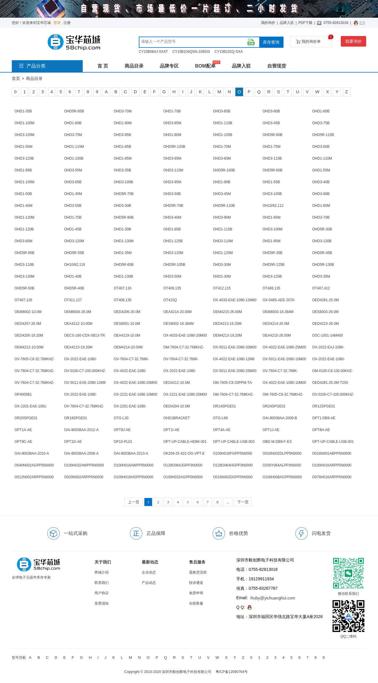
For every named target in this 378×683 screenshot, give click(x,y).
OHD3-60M (222, 158)
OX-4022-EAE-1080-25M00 (284, 347)
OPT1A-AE (23, 430)
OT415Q (170, 300)
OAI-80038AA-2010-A (31, 453)
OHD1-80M (172, 135)
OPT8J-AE (122, 430)
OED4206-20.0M (127, 312)
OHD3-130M (24, 276)
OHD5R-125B (273, 265)
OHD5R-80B (272, 135)
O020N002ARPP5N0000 (83, 477)
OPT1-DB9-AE (323, 418)
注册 (67, 23)
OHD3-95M (172, 182)
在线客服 (196, 603)
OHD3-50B (172, 194)
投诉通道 (196, 583)
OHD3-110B (24, 265)
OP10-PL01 (123, 442)
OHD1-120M (24, 217)
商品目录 (134, 65)
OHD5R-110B (224, 206)
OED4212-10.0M (176, 383)
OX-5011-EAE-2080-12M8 (85, 383)
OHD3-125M (173, 253)
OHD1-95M (272, 241)
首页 (16, 78)
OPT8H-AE (321, 430)
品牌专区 (169, 65)
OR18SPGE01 (75, 418)
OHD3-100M (272, 229)
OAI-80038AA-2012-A (81, 430)
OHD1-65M (272, 217)
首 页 (102, 65)
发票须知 (101, 603)
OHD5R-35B (272, 253)
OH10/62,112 (273, 206)
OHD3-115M (173, 170)
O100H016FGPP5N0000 (232, 453)
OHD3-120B (24, 158)
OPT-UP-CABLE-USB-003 (234, 442)
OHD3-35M (321, 276)
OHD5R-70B (173, 206)
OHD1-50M (23, 147)
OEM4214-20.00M (128, 347)
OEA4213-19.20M (78, 347)
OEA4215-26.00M (277, 335)
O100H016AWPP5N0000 (134, 465)
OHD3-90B (321, 194)
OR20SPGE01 (26, 418)
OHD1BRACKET (176, 418)
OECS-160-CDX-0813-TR (84, 335)
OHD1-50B (23, 194)
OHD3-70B (321, 217)
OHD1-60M (321, 206)
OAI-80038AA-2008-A (81, 453)
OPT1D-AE (73, 442)
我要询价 (353, 41)
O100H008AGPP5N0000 (282, 477)
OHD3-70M (123, 111)
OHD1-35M (123, 253)
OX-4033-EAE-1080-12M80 (234, 300)
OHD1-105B (222, 135)
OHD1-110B (222, 123)
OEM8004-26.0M (77, 312)
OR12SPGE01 (323, 406)
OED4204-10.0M (176, 406)
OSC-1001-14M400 (327, 335)
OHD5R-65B (123, 265)
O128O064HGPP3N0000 (233, 465)
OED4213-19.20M (227, 324)
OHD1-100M (24, 123)
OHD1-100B (73, 158)
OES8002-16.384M (178, 324)
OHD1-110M (322, 158)
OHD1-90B (221, 182)
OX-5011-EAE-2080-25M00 (234, 371)
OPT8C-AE (23, 442)
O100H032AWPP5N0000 (84, 465)
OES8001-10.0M (127, 324)
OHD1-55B (271, 182)
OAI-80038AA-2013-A (131, 453)
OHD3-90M (222, 217)
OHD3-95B (122, 135)
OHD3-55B (73, 206)
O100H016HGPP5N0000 (133, 477)
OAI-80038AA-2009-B (280, 418)
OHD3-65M (172, 158)
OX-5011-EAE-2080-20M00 (234, 347)
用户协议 (101, 593)
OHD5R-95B (24, 253)
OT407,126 (23, 300)
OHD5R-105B (174, 265)
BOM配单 (205, 65)
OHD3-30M (222, 265)
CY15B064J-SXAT (153, 52)
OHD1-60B (73, 123)
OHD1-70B (172, 111)
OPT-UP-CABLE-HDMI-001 (185, 442)
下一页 (243, 502)
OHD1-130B (123, 276)
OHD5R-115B (323, 135)
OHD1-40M (23, 206)
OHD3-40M (172, 217)
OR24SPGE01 (274, 406)
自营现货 (276, 65)
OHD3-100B (123, 182)
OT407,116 (122, 288)
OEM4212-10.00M (28, 347)
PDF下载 (305, 23)
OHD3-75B (321, 123)
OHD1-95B (23, 170)
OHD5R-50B (24, 288)
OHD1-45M (73, 194)
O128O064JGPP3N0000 (182, 465)
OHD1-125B (173, 241)
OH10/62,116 (74, 265)
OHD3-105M (24, 135)
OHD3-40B (321, 182)
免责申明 (196, 593)
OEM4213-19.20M (227, 335)
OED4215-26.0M (325, 324)
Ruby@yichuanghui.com (272, 598)
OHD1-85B (122, 147)
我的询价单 (314, 40)
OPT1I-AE (171, 430)
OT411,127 (73, 300)
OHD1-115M (74, 147)
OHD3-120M (74, 241)
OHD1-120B (24, 229)
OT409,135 (172, 288)
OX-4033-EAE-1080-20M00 (185, 335)
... (228, 502)
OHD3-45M (222, 194)
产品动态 (149, 583)
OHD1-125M (223, 253)
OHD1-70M (222, 147)
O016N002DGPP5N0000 (232, 477)
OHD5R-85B (74, 111)
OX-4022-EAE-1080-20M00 (135, 383)
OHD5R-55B (74, 253)
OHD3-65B (73, 182)
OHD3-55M (73, 170)
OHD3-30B (122, 206)
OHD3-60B (321, 147)
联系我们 (101, 583)
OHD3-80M (23, 241)
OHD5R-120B (174, 147)
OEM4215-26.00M (227, 312)
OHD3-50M (172, 276)
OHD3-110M (223, 241)
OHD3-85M (172, 123)
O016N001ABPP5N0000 (331, 453)
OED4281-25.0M (325, 300)
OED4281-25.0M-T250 (330, 383)
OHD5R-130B (323, 265)
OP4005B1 (23, 394)
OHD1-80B (321, 111)
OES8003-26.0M (325, 312)
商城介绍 (101, 572)
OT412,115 (222, 288)
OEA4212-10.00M (78, 324)
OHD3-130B (321, 241)
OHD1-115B (222, 229)
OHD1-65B (172, 229)
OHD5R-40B (74, 288)
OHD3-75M (73, 135)
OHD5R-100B (224, 170)
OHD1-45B (73, 229)
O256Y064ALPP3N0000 (282, 465)
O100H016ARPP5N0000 (331, 465)
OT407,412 (321, 288)
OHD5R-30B (322, 229)
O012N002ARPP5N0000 (34, 477)
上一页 (133, 502)
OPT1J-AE (271, 430)
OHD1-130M (123, 241)
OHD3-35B (122, 170)
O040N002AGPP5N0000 (34, 465)
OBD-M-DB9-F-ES (277, 442)
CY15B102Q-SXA (229, 52)
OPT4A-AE (221, 430)
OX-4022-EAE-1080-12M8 (234, 359)
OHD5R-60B (272, 170)
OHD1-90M (123, 123)
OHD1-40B (73, 276)
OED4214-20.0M (276, 324)
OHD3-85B (221, 111)
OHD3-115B (272, 158)
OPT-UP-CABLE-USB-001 (333, 442)
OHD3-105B (272, 194)
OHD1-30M (222, 276)
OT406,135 (122, 300)
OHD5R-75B (123, 194)
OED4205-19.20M (28, 335)
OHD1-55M (321, 170)
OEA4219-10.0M (127, 335)
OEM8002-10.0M (27, 312)
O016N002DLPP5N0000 (282, 453)
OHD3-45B (271, 123)
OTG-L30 (121, 418)
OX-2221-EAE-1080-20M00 (185, 394)
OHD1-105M (24, 182)
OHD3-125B (272, 276)
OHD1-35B (23, 111)
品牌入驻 (287, 23)
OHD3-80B (271, 111)
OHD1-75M (272, 147)
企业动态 (149, 572)
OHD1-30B (122, 229)
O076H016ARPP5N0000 (331, 477)
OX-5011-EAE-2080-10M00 (284, 359)
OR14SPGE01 (224, 406)
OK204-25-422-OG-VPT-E (184, 453)
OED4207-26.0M (27, 324)
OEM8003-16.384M (278, 312)
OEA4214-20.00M (177, 312)
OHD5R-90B (123, 217)
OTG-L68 (220, 418)
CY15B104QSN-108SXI (191, 52)
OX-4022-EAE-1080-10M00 (284, 383)
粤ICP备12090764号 (232, 672)
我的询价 (268, 23)
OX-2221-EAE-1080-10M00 (135, 394)
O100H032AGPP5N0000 (183, 477)
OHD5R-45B (322, 253)
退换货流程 (198, 572)
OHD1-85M (123, 158)
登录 (57, 23)
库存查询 (271, 42)
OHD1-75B (73, 217)
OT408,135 (271, 288)
